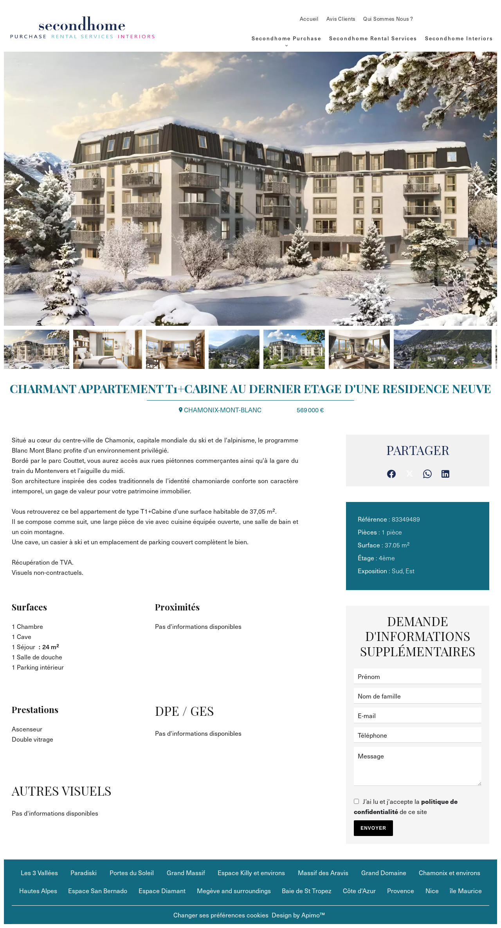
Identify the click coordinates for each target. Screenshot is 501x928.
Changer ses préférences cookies (221, 914)
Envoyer (373, 828)
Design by (298, 914)
